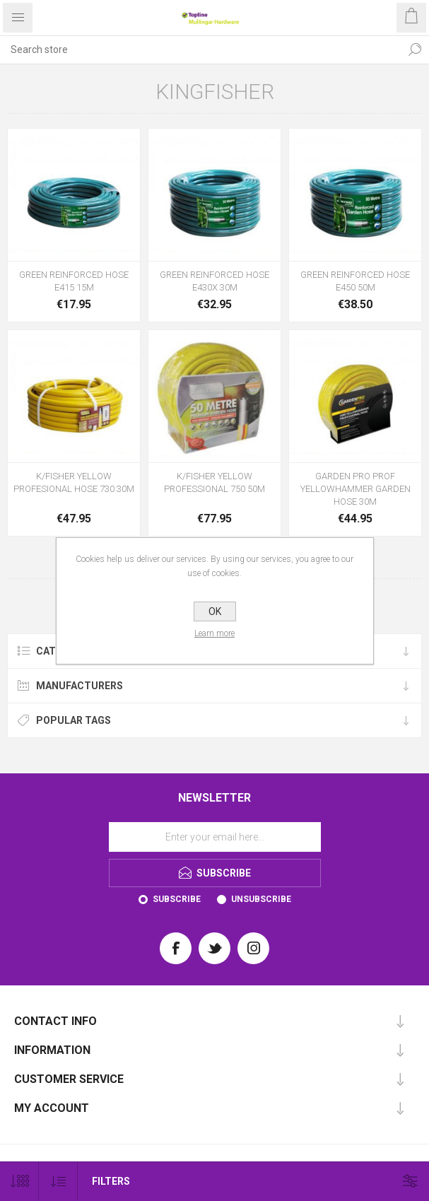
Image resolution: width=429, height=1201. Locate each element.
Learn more (214, 633)
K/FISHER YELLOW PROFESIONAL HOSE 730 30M (73, 482)
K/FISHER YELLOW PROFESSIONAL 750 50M (214, 482)
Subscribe (177, 899)
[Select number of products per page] (19, 1181)
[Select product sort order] (58, 1181)
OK (214, 611)
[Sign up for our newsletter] (215, 837)
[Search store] (200, 49)
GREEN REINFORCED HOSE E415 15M (74, 281)
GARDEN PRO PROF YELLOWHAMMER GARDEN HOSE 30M (355, 489)
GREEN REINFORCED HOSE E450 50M (355, 281)
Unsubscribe (261, 899)
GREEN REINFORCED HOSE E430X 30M (214, 281)
